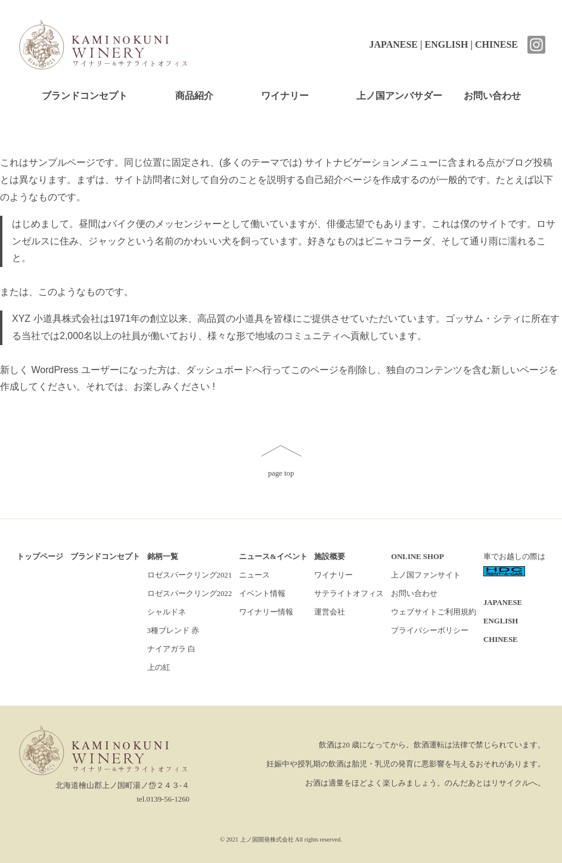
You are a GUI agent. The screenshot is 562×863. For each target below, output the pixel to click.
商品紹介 (194, 96)
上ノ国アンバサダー (399, 96)
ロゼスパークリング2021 (189, 575)
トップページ (40, 556)
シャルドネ (166, 612)
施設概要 (329, 556)
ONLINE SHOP (417, 556)
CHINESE (496, 44)
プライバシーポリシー (429, 630)
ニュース (254, 575)
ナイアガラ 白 (171, 649)
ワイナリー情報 (266, 612)
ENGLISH (446, 44)
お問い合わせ (492, 96)
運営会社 (329, 612)
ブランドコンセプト (85, 96)
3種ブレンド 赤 (173, 630)
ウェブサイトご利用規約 (433, 612)
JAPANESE (393, 44)
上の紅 (158, 667)
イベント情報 (262, 593)
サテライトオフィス (349, 593)
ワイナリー (285, 96)
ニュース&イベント (273, 556)
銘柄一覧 (162, 556)
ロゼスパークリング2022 (189, 593)
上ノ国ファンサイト (426, 575)
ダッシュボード (219, 370)
